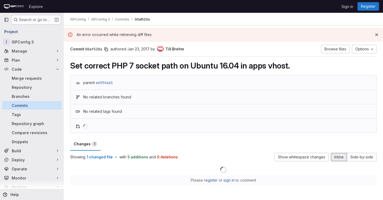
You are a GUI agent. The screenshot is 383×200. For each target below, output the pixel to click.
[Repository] (32, 87)
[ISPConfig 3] (32, 42)
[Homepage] (14, 6)
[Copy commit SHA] (106, 49)
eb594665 (104, 82)
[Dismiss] (376, 34)
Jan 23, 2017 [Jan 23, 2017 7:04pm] (138, 49)
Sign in (347, 6)
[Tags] (32, 114)
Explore (36, 6)
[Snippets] (32, 141)
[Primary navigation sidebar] (6, 19)
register (211, 180)
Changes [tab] (85, 144)
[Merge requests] (32, 78)
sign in (229, 180)
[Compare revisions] (32, 132)
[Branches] (32, 96)
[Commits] (32, 105)
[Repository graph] (32, 123)
